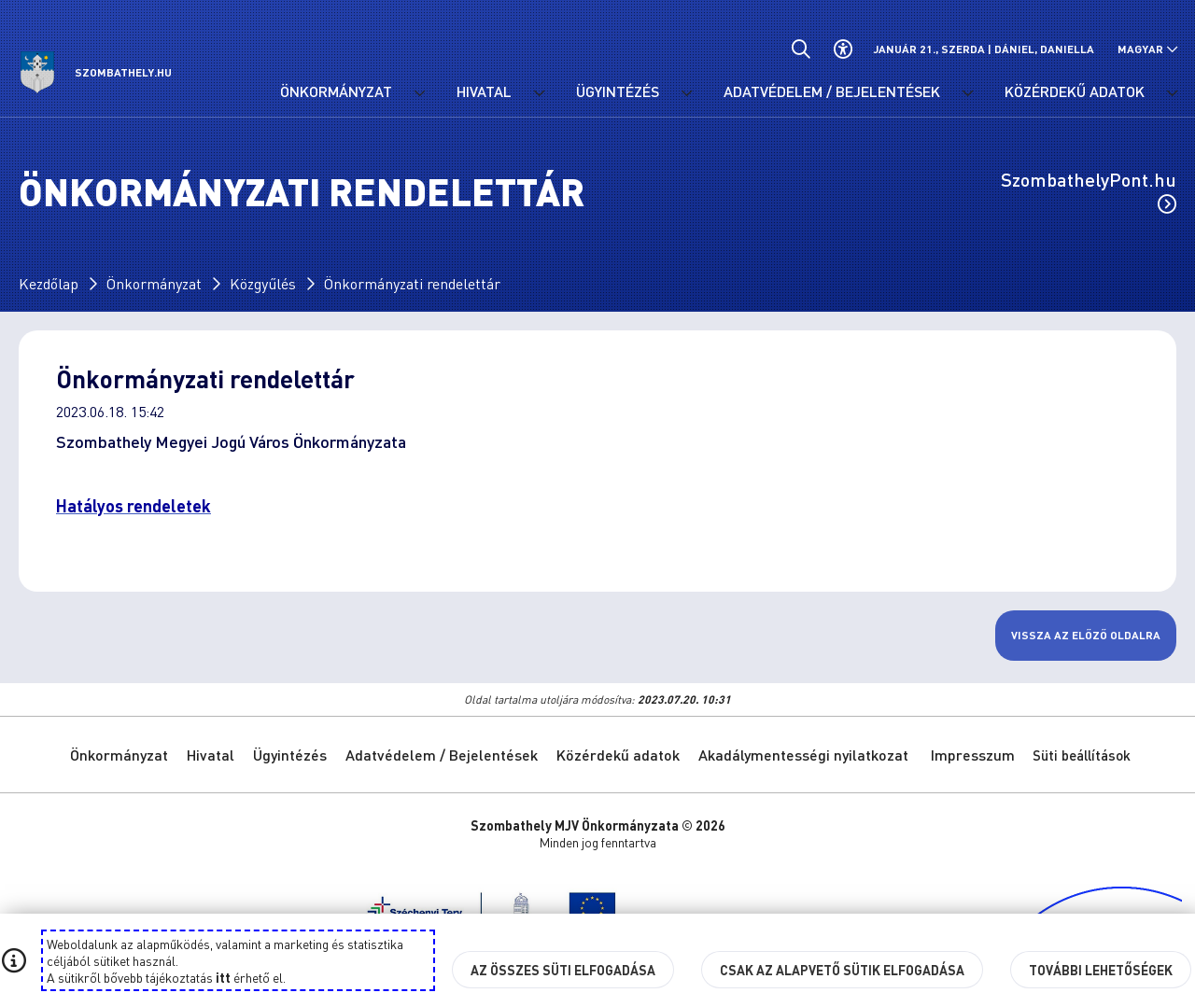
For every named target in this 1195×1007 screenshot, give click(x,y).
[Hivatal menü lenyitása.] (538, 93)
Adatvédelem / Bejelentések (441, 754)
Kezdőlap (48, 283)
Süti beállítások (1082, 755)
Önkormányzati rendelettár (412, 283)
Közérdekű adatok (618, 754)
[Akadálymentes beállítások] (843, 49)
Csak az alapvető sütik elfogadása (842, 969)
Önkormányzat (154, 283)
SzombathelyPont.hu (1088, 190)
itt (223, 977)
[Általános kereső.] (801, 49)
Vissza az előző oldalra (1085, 635)
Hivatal (210, 754)
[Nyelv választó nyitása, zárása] (1148, 49)
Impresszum (973, 754)
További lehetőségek (1101, 969)
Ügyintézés (290, 754)
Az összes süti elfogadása (563, 969)
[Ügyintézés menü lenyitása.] (686, 93)
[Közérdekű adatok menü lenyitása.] (1171, 93)
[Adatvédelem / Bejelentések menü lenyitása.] (967, 93)
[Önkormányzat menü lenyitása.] (419, 93)
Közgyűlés (263, 283)
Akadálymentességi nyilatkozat (803, 754)
